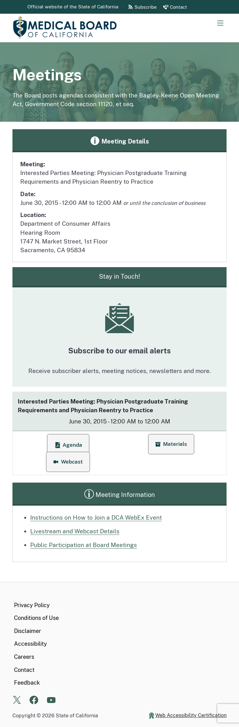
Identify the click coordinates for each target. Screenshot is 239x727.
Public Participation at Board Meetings (83, 544)
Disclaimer (27, 631)
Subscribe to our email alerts (119, 350)
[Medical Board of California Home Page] (74, 28)
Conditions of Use (36, 618)
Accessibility (30, 643)
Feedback (27, 682)
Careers (24, 657)
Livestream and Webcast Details (75, 531)
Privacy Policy (32, 605)
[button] (171, 444)
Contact (24, 670)
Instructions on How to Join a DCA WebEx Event (96, 517)
